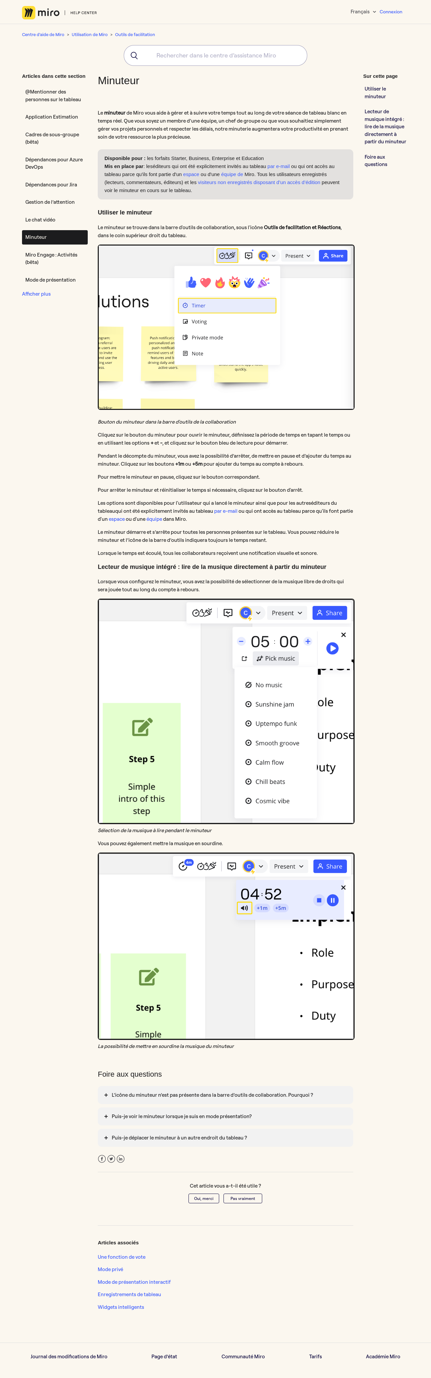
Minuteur (36, 237)
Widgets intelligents (121, 1307)
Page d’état (164, 1356)
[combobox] (215, 55)
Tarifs (315, 1356)
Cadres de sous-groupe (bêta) (52, 138)
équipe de (232, 174)
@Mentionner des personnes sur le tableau (53, 96)
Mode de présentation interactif (134, 1282)
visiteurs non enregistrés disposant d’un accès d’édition (259, 182)
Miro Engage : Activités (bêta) (51, 259)
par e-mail (279, 166)
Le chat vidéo (40, 219)
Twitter (111, 1159)
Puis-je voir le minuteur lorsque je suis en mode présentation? (182, 1116)
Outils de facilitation (135, 34)
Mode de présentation (50, 280)
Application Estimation (51, 117)
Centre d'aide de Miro (43, 34)
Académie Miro (383, 1356)
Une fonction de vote (121, 1257)
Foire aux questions (376, 161)
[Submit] (132, 55)
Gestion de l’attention (50, 202)
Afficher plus (36, 294)
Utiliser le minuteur (375, 93)
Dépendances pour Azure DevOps (54, 163)
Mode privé (110, 1269)
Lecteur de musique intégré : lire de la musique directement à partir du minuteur (385, 126)
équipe (154, 519)
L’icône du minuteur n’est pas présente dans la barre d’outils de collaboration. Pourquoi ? (212, 1095)
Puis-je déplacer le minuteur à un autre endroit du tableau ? (179, 1137)
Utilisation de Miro (90, 34)
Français (361, 11)
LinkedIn (120, 1159)
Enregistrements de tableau (129, 1294)
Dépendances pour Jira (51, 184)
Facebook (102, 1159)
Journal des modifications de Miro (69, 1356)
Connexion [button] (391, 12)
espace (191, 174)
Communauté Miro (243, 1356)
